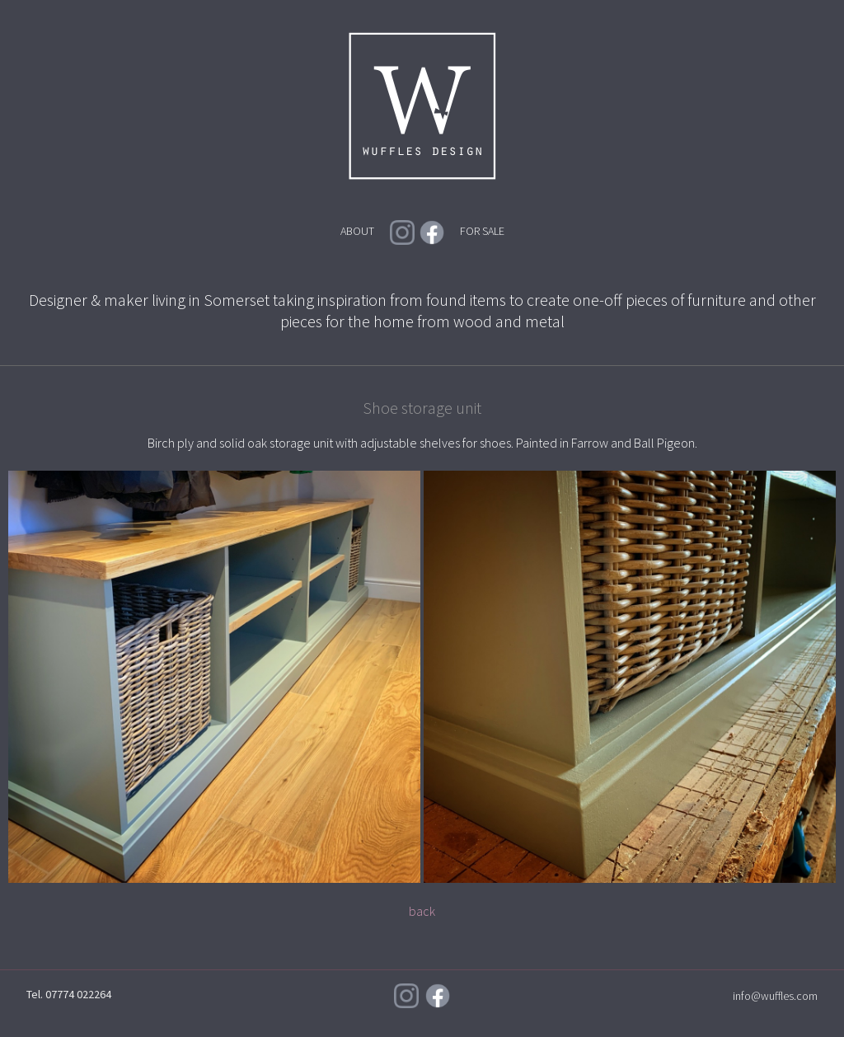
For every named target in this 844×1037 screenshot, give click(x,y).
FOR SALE (482, 230)
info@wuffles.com (775, 995)
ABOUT (357, 230)
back (422, 911)
